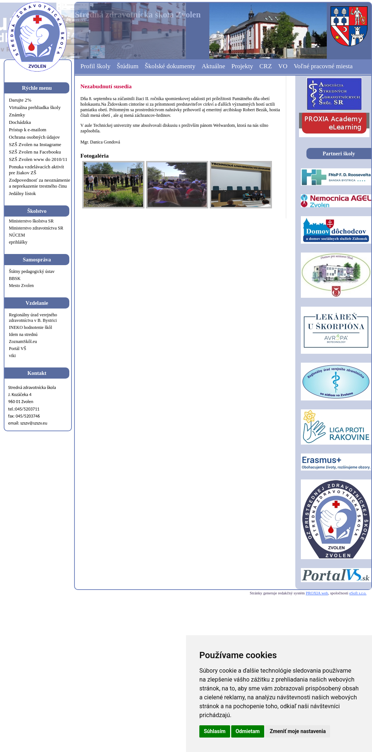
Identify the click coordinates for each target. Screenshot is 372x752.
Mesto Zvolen (21, 285)
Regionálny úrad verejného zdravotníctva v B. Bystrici (33, 317)
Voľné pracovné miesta (323, 66)
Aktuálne (213, 66)
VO (283, 66)
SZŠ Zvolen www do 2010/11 (38, 159)
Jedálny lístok (22, 193)
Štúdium (128, 66)
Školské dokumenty (170, 66)
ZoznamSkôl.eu (23, 341)
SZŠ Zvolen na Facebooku (35, 152)
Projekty (242, 66)
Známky (17, 115)
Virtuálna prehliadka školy (35, 107)
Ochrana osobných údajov (34, 137)
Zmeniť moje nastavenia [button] (298, 731)
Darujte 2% (20, 100)
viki (12, 355)
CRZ (265, 66)
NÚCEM (17, 235)
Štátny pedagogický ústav (31, 271)
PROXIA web (317, 593)
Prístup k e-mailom (27, 129)
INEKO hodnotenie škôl (30, 327)
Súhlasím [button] (215, 731)
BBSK (14, 278)
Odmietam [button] (248, 731)
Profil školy (95, 66)
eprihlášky (18, 242)
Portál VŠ (17, 348)
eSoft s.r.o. (357, 593)
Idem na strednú (23, 334)
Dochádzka (20, 122)
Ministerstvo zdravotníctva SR (36, 228)
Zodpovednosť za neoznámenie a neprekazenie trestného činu (39, 183)
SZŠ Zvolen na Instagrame (35, 144)
